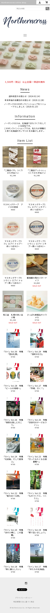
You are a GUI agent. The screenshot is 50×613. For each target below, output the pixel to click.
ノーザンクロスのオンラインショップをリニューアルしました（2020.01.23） (25, 105)
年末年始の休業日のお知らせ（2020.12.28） (25, 100)
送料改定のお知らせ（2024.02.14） (25, 96)
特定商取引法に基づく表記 (23, 602)
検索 (47, 8)
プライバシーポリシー (23, 597)
